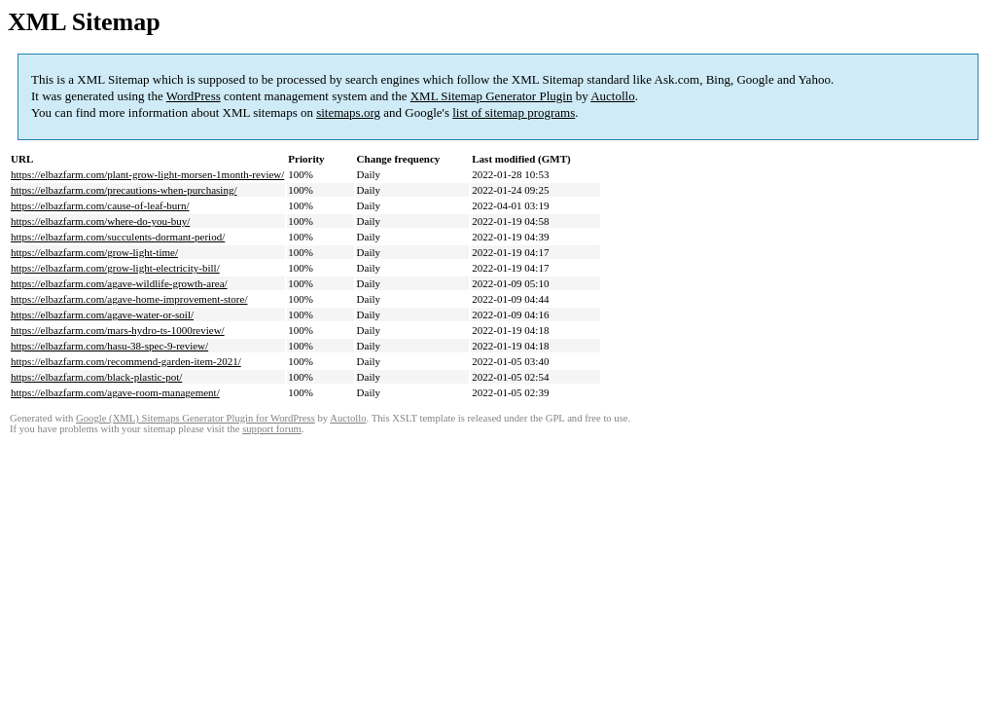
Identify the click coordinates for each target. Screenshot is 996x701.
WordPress (193, 96)
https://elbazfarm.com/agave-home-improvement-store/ (129, 299)
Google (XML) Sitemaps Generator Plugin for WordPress (195, 418)
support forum (272, 429)
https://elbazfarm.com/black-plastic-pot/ (96, 377)
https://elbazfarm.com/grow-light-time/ (94, 252)
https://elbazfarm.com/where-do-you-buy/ (100, 221)
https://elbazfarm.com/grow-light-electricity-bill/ (115, 268)
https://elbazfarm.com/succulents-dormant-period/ (118, 236)
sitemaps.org (348, 112)
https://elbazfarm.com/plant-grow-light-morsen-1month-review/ (147, 174)
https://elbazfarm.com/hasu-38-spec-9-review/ (109, 345)
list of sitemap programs (513, 112)
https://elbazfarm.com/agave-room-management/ (115, 392)
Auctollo (612, 96)
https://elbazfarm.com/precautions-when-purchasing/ (123, 190)
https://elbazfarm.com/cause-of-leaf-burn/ (100, 205)
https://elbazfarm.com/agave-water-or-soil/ (102, 314)
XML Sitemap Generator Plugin (491, 96)
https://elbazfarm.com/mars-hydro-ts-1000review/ (118, 330)
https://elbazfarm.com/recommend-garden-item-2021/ (126, 361)
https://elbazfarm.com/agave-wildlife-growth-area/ (119, 283)
